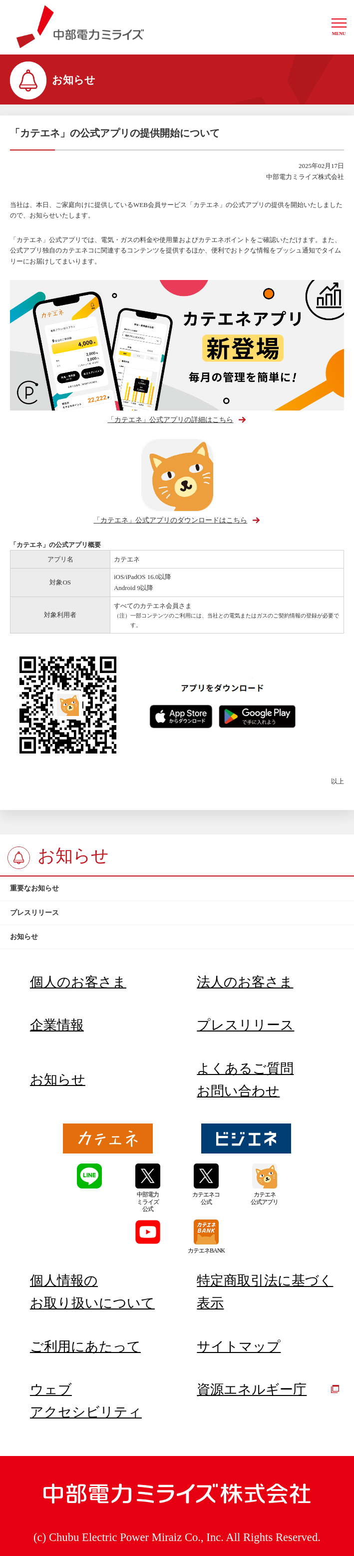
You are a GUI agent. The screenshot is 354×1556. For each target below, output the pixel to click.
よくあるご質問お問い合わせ (245, 1079)
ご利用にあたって (85, 1346)
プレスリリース (245, 1025)
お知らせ (57, 1079)
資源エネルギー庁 (268, 1389)
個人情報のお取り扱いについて (92, 1291)
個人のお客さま (78, 982)
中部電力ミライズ (80, 27)
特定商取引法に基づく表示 (265, 1291)
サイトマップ (239, 1346)
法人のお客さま (245, 982)
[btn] (177, 888)
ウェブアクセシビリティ (86, 1400)
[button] (339, 27)
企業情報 (57, 1025)
